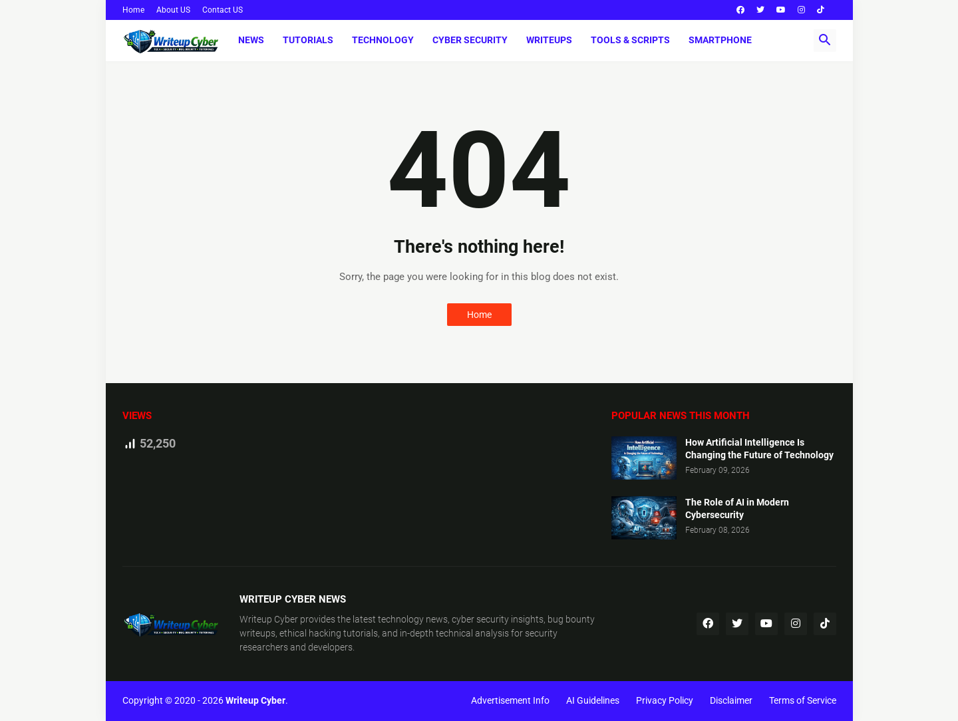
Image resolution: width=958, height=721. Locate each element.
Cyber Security (470, 40)
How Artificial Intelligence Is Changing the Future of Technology (759, 448)
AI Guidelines (592, 700)
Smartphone (720, 40)
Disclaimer (731, 700)
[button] (825, 40)
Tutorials (308, 40)
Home (133, 10)
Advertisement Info (510, 700)
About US (173, 10)
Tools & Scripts (630, 40)
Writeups (549, 40)
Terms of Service (802, 700)
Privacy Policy (664, 700)
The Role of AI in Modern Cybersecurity (737, 508)
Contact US (222, 10)
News (251, 40)
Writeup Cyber (269, 619)
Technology (383, 40)
